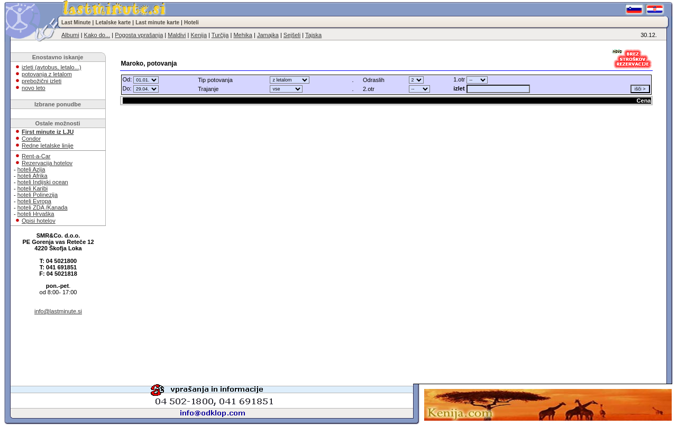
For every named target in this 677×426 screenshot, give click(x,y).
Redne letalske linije (48, 145)
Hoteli (191, 22)
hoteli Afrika (32, 176)
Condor (31, 138)
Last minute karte (157, 22)
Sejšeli (291, 35)
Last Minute (76, 22)
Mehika (242, 35)
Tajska (313, 35)
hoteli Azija (31, 169)
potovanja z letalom (47, 74)
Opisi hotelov (39, 220)
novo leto (33, 88)
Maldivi (177, 35)
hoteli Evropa (34, 201)
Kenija (198, 35)
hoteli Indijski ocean (42, 182)
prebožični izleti (41, 81)
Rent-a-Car (36, 156)
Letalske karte (113, 22)
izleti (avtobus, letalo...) (51, 67)
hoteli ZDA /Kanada (42, 207)
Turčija (220, 35)
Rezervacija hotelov (47, 163)
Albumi (70, 35)
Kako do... (97, 35)
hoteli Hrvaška (35, 214)
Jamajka (268, 35)
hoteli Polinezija (37, 195)
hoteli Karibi (32, 188)
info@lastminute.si (58, 311)
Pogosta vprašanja (139, 35)
